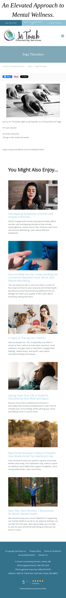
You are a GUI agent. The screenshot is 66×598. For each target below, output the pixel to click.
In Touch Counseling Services (13, 66)
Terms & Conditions (52, 551)
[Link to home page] (30, 36)
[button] (33, 23)
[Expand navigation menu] (62, 36)
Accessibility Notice (26, 555)
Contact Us (43, 555)
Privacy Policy (35, 551)
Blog (30, 66)
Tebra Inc (22, 551)
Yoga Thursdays (41, 66)
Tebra (44, 588)
